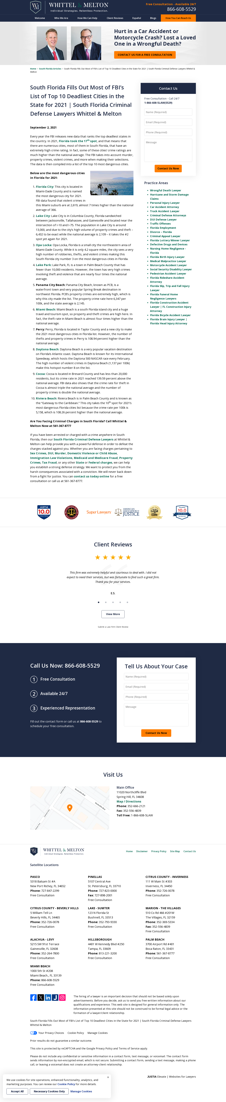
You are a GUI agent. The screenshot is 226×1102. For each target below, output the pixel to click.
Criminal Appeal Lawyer (165, 236)
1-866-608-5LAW (142, 815)
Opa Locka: (44, 245)
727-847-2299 (50, 891)
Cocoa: (41, 374)
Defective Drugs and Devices (168, 244)
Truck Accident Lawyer (164, 211)
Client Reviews (115, 18)
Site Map (175, 851)
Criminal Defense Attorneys (168, 215)
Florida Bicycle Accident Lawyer (170, 315)
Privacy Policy (158, 851)
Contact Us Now (168, 168)
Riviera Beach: (46, 398)
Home (33, 68)
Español (136, 18)
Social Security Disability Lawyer (171, 269)
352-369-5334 (165, 922)
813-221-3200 (108, 953)
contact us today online (91, 476)
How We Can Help (87, 18)
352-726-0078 (165, 891)
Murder (60, 453)
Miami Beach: (46, 309)
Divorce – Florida (161, 232)
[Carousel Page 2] (105, 602)
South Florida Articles (50, 68)
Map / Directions (129, 801)
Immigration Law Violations (51, 458)
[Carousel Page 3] (113, 602)
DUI (50, 453)
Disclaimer (142, 851)
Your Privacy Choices (47, 1033)
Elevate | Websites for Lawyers (171, 1076)
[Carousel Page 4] (120, 602)
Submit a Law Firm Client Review (113, 626)
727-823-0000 (108, 891)
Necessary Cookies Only (49, 1091)
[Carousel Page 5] (127, 602)
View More (113, 614)
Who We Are (61, 18)
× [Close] (108, 1077)
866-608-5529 (181, 9)
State (80, 462)
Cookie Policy (76, 1033)
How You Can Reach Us (178, 18)
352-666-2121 (136, 806)
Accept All (17, 1091)
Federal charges (100, 462)
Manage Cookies (97, 1033)
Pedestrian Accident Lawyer (168, 273)
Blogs (153, 18)
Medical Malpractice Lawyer (168, 261)
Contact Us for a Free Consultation (145, 54)
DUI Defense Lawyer (163, 219)
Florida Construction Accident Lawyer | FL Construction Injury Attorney (170, 307)
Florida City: (45, 187)
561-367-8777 (165, 953)
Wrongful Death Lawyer (165, 190)
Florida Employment (163, 227)
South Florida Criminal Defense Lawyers (83, 439)
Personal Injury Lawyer (165, 202)
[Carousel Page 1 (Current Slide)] (98, 602)
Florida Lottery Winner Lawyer (170, 240)
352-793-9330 (108, 922)
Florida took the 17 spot (78, 141)
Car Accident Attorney (164, 207)
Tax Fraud (49, 462)
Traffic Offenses (160, 223)
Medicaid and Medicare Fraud (96, 458)
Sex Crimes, (38, 453)
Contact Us (189, 851)
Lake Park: (44, 265)
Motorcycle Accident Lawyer (168, 265)
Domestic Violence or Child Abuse (92, 453)
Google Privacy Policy (99, 1048)
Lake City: (43, 216)
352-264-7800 (50, 953)
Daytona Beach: (47, 349)
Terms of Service (129, 1048)
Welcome (40, 18)
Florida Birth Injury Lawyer (167, 257)
